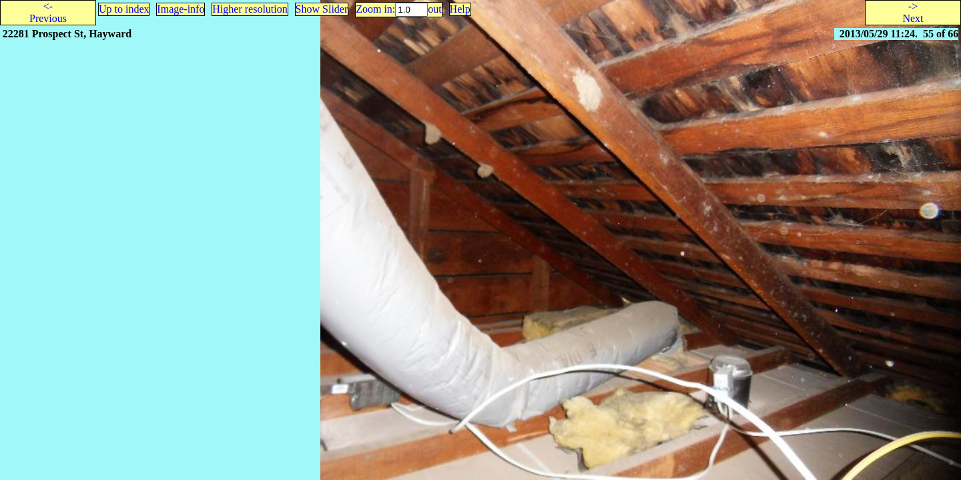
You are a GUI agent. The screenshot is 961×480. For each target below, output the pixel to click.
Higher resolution (249, 9)
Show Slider (322, 9)
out (434, 9)
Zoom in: (375, 9)
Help (460, 9)
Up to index (124, 9)
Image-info (180, 9)
